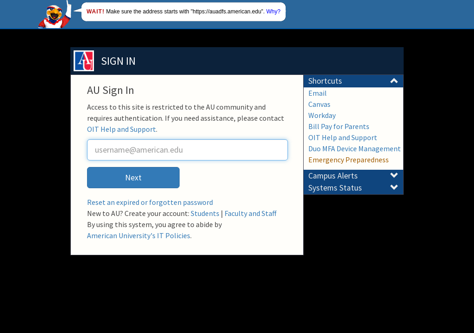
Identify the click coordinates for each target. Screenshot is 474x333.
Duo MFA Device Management (354, 148)
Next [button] (133, 177)
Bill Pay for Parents (338, 126)
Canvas (319, 104)
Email (317, 93)
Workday (322, 115)
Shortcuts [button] (353, 81)
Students (205, 213)
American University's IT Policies (138, 235)
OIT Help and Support (121, 129)
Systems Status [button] (353, 188)
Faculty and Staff (250, 213)
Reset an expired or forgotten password (150, 202)
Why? (273, 11)
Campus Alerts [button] (353, 176)
